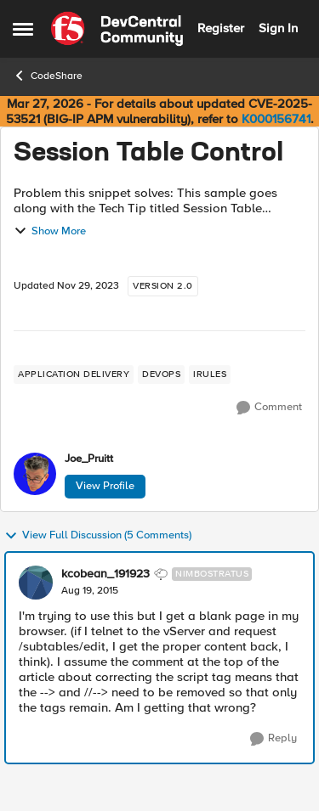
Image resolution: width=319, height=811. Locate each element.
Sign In (278, 28)
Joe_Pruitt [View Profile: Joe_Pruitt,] (89, 459)
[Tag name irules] (210, 374)
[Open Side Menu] (23, 29)
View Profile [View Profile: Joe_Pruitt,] (105, 486)
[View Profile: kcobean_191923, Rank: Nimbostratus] (36, 583)
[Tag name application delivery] (74, 374)
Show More (50, 231)
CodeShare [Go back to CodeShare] (48, 75)
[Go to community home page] (117, 29)
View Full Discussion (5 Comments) (97, 536)
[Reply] (273, 739)
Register (220, 28)
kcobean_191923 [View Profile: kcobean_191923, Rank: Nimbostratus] (105, 574)
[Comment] (269, 408)
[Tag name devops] (161, 374)
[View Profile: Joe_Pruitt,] (35, 474)
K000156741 (276, 119)
